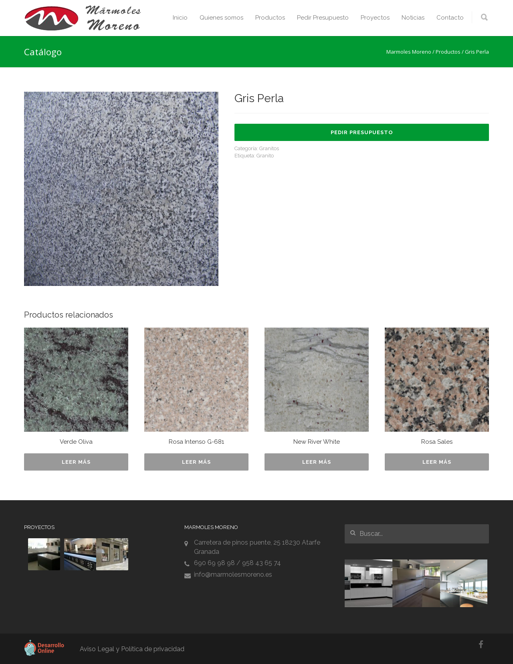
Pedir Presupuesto (323, 17)
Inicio (180, 17)
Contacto (450, 17)
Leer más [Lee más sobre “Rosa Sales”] (436, 462)
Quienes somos (221, 17)
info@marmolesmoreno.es (233, 574)
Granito (265, 156)
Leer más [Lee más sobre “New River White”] (316, 462)
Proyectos (375, 17)
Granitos (269, 148)
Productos (270, 17)
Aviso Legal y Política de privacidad (132, 649)
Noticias (413, 17)
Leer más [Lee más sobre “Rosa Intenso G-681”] (196, 462)
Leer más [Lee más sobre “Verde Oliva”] (76, 462)
